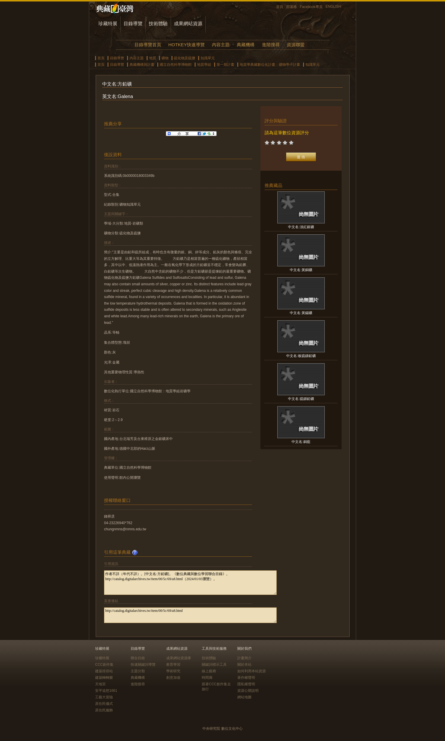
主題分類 (138, 671)
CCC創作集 (104, 664)
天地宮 (100, 684)
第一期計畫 (225, 65)
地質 (152, 58)
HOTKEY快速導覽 (186, 44)
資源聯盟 (296, 44)
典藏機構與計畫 (141, 65)
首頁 (279, 7)
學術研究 (173, 671)
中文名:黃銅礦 (301, 270)
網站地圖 (244, 697)
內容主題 (221, 44)
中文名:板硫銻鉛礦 (301, 356)
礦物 (165, 58)
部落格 (291, 7)
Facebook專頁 (311, 7)
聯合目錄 (138, 658)
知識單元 (208, 58)
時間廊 (207, 678)
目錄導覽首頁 (148, 44)
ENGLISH (333, 6)
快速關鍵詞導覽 (143, 664)
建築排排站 (104, 671)
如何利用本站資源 (251, 671)
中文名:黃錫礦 (301, 313)
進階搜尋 (271, 44)
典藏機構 (245, 44)
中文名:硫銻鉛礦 (301, 399)
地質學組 (204, 65)
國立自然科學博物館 (176, 65)
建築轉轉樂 (104, 678)
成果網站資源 (188, 23)
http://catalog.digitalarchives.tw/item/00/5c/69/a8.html (190, 615)
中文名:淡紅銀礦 (301, 227)
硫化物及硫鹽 (184, 58)
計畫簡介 (244, 658)
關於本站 (244, 664)
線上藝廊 (209, 671)
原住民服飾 (104, 710)
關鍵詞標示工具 (214, 664)
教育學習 (173, 664)
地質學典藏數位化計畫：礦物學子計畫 (270, 65)
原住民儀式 (104, 704)
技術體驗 (158, 23)
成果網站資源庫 (178, 658)
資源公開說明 (248, 691)
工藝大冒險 (104, 697)
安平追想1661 (106, 691)
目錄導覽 (133, 23)
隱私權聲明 (246, 684)
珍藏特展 (107, 23)
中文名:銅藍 (301, 442)
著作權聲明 (246, 678)
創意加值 (173, 678)
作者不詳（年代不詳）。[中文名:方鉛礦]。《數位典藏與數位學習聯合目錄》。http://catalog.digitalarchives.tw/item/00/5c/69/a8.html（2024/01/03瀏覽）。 (190, 582)
